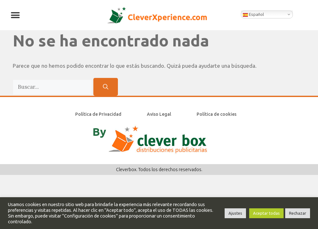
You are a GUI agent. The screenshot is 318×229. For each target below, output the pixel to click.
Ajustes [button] (235, 213)
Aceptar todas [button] (266, 213)
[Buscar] (105, 87)
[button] (15, 15)
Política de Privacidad (98, 114)
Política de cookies (216, 114)
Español (253, 14)
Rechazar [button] (297, 213)
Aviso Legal (159, 114)
